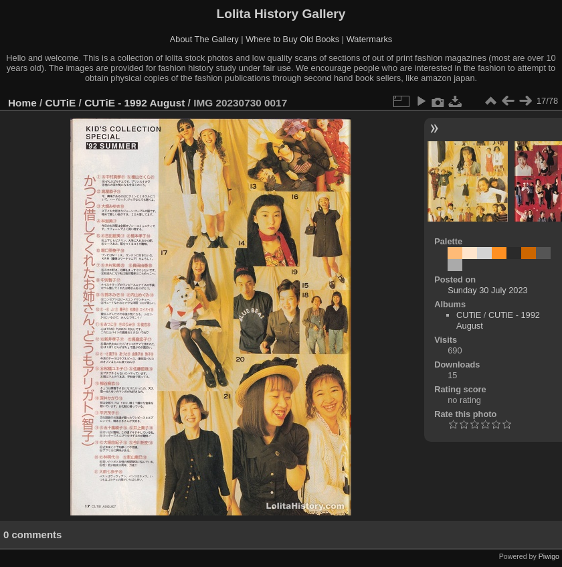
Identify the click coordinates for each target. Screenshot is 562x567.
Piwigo (549, 556)
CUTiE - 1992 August (134, 102)
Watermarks (370, 39)
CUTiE (60, 102)
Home (22, 102)
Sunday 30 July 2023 (488, 290)
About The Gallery (204, 39)
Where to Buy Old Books (292, 39)
